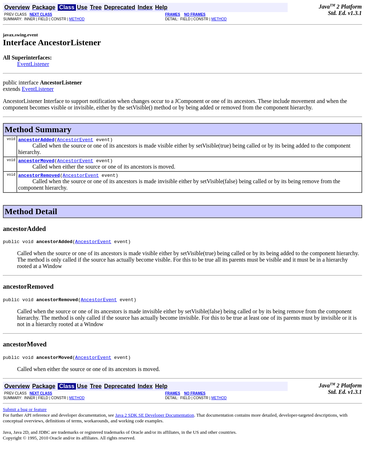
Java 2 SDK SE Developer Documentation (154, 421)
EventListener (33, 64)
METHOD (76, 19)
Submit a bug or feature (25, 415)
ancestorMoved (36, 162)
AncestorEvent (75, 140)
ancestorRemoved (39, 178)
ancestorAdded (36, 140)
